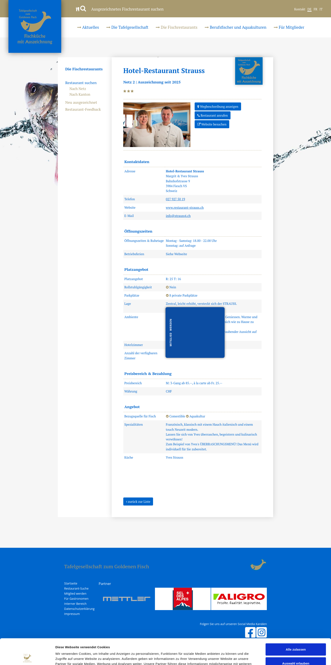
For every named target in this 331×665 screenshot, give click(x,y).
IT (321, 9)
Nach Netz (77, 88)
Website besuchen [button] (212, 124)
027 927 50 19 (175, 199)
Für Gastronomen (76, 598)
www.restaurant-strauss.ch (185, 207)
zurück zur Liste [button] (138, 501)
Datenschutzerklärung (79, 608)
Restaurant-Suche (76, 588)
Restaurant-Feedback (83, 109)
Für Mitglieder (289, 27)
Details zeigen (224, 656)
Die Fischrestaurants (176, 27)
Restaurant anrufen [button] (212, 115)
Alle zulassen (296, 623)
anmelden (245, 564)
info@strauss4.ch (178, 216)
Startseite (70, 583)
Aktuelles (88, 27)
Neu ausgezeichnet (81, 102)
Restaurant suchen (81, 83)
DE (309, 9)
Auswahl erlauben (295, 637)
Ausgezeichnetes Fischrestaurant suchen (120, 9)
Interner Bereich (75, 603)
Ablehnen (296, 651)
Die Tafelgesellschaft (127, 27)
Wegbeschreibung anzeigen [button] (217, 106)
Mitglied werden (75, 593)
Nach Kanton (79, 94)
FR (315, 9)
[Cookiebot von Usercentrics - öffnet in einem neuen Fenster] (27, 657)
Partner (105, 583)
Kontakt (299, 9)
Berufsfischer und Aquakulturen (235, 27)
